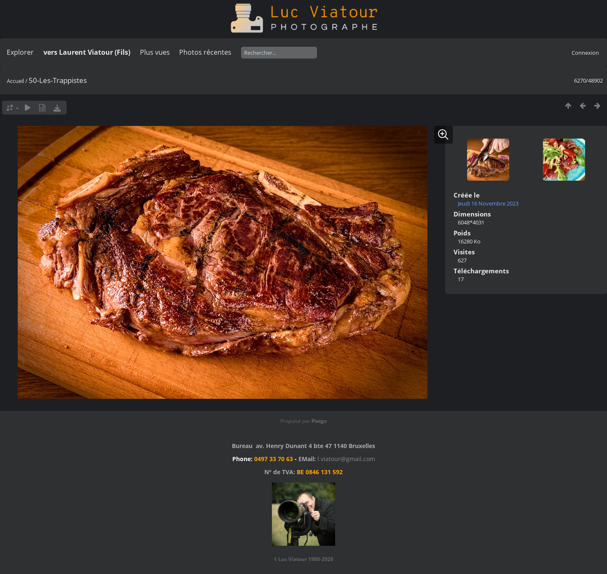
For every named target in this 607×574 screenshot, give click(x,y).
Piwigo (319, 420)
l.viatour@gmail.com (346, 459)
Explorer (20, 52)
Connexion (585, 52)
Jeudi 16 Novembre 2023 (488, 203)
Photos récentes (205, 52)
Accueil (15, 81)
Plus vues (155, 52)
